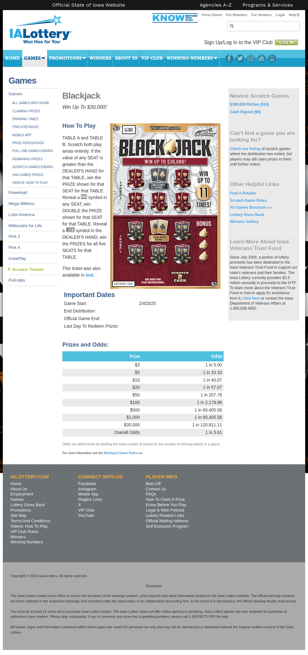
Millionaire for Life (25, 225)
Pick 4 (14, 247)
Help (294, 15)
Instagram (251, 58)
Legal (280, 15)
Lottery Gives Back (247, 215)
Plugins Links (90, 499)
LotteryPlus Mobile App (272, 58)
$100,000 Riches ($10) (249, 104)
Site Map (18, 515)
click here (251, 298)
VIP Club (151, 58)
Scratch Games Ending (32, 167)
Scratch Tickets (28, 269)
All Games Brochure (30, 103)
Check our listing (246, 149)
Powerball (18, 192)
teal (89, 275)
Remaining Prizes (27, 159)
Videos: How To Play (30, 182)
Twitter (240, 58)
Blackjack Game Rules (123, 453)
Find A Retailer (25, 127)
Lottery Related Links (165, 515)
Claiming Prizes (26, 111)
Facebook (229, 58)
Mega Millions (22, 203)
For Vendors (261, 15)
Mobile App (21, 135)
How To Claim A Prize (165, 499)
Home (12, 58)
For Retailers (236, 15)
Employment (21, 494)
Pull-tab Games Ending (32, 151)
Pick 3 (14, 236)
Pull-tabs (17, 280)
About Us (126, 58)
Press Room (212, 15)
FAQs (151, 494)
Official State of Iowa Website (88, 5)
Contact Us (156, 489)
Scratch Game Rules (248, 200)
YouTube (261, 58)
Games (34, 58)
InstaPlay (17, 258)
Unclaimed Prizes (27, 175)
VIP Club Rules (24, 531)
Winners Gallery (244, 221)
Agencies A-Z (216, 5)
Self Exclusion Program (167, 526)
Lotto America (22, 214)
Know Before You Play (166, 504)
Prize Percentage (28, 143)
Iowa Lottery (46, 31)
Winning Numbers (192, 58)
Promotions (67, 58)
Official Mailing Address (167, 520)
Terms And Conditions (30, 520)
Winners (100, 58)
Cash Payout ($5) (245, 112)
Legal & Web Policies (165, 510)
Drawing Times (25, 119)
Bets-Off (153, 483)
